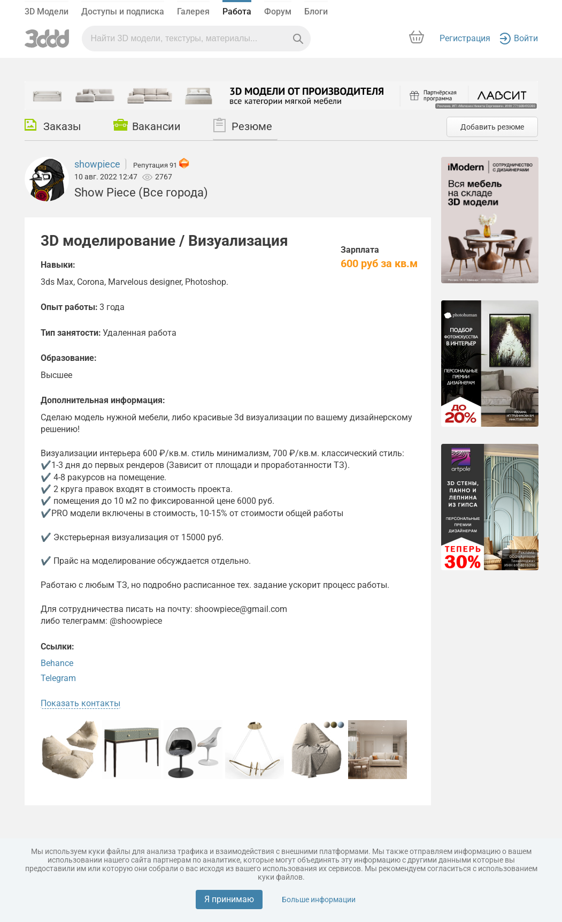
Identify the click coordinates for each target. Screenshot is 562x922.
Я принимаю (229, 899)
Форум (277, 11)
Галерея (193, 11)
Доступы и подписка (122, 11)
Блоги (316, 11)
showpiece (97, 164)
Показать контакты (80, 703)
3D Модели (46, 11)
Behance (57, 663)
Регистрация (465, 38)
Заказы (53, 126)
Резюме (242, 125)
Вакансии (147, 126)
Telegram (58, 678)
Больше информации (319, 899)
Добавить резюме (492, 127)
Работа (236, 11)
